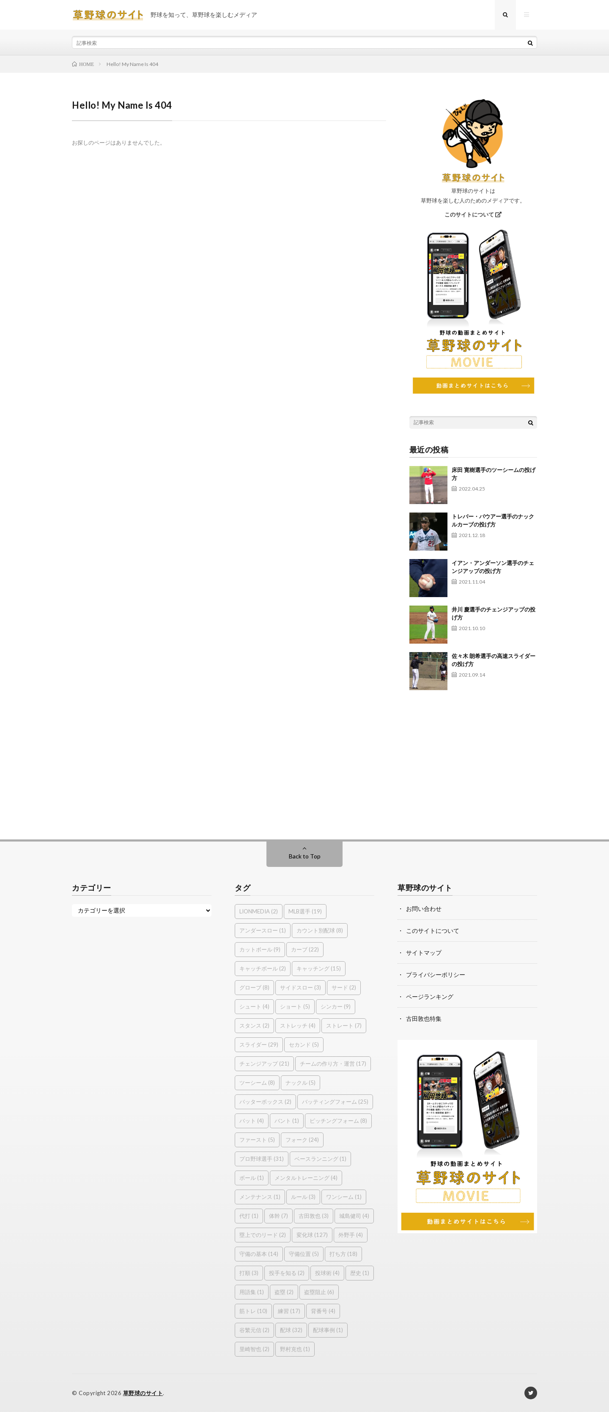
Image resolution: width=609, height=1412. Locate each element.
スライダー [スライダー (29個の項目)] (258, 1044)
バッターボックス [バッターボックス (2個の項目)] (265, 1101)
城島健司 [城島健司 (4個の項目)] (354, 1215)
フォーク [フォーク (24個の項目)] (302, 1139)
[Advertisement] (473, 760)
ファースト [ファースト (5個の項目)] (257, 1139)
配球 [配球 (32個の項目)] (291, 1330)
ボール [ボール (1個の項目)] (251, 1177)
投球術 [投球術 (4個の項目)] (327, 1272)
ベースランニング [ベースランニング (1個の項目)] (320, 1158)
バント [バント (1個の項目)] (286, 1120)
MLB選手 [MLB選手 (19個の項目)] (305, 911)
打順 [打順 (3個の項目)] (248, 1272)
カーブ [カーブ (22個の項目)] (305, 949)
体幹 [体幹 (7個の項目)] (278, 1215)
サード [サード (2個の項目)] (344, 987)
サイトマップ (424, 952)
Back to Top (305, 856)
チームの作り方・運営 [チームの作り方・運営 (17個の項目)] (333, 1063)
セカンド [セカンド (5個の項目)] (304, 1044)
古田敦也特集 (424, 1018)
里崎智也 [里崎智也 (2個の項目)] (254, 1349)
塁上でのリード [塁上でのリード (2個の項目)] (262, 1234)
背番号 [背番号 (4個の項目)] (323, 1311)
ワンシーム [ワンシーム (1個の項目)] (344, 1196)
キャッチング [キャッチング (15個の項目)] (318, 968)
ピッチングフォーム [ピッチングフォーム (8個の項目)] (338, 1120)
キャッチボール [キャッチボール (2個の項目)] (262, 968)
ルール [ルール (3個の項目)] (303, 1196)
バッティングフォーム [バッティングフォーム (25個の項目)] (335, 1101)
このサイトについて (473, 214)
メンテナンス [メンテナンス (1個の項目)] (259, 1196)
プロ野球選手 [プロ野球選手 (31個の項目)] (261, 1158)
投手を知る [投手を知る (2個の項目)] (286, 1272)
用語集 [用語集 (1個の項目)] (251, 1292)
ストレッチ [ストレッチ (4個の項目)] (297, 1025)
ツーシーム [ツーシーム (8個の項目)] (257, 1082)
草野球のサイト (143, 1393)
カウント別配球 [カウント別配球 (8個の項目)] (319, 930)
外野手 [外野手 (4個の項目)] (350, 1234)
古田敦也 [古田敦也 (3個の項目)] (314, 1215)
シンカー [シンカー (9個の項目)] (336, 1006)
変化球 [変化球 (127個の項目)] (312, 1234)
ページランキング (429, 996)
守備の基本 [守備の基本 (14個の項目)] (258, 1253)
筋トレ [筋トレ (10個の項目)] (253, 1311)
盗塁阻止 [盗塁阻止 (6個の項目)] (319, 1292)
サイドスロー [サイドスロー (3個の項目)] (300, 987)
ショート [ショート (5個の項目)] (295, 1006)
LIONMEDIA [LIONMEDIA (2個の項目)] (258, 911)
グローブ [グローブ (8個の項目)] (254, 987)
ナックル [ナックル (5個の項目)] (300, 1082)
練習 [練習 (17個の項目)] (289, 1311)
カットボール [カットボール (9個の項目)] (259, 949)
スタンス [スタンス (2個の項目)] (254, 1025)
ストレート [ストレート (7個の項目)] (344, 1025)
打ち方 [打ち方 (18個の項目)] (343, 1253)
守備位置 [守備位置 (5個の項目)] (304, 1253)
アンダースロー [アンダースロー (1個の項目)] (262, 930)
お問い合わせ (424, 908)
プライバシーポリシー (435, 974)
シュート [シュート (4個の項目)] (254, 1006)
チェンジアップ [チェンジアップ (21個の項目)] (264, 1063)
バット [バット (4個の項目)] (251, 1120)
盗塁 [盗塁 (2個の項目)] (284, 1292)
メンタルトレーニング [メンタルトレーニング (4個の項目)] (305, 1177)
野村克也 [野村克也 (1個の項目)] (295, 1349)
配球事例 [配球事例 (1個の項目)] (328, 1330)
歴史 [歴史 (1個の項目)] (359, 1272)
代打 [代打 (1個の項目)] (248, 1215)
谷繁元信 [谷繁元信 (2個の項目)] (254, 1330)
